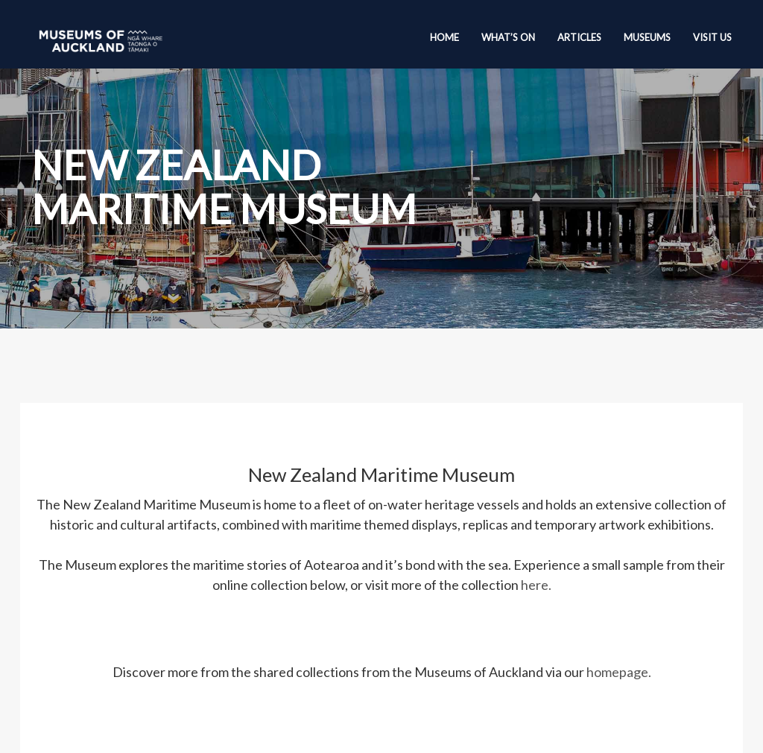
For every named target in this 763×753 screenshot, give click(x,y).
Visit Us (712, 37)
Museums (647, 37)
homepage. (618, 672)
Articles (579, 37)
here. (536, 584)
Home (444, 37)
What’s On (508, 37)
